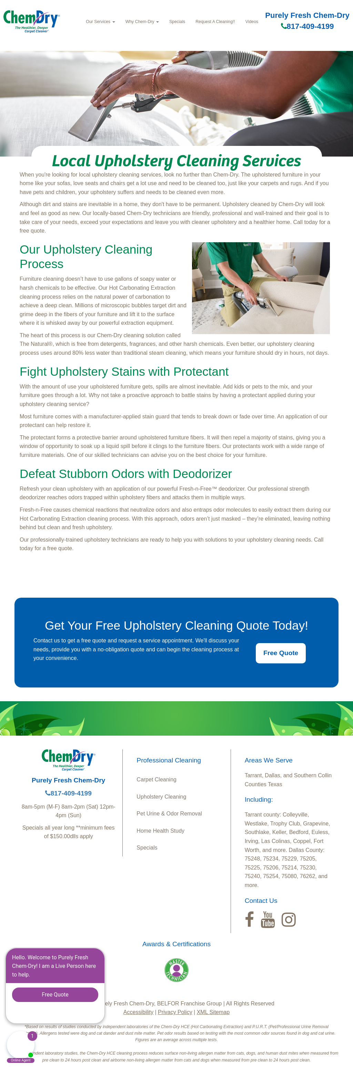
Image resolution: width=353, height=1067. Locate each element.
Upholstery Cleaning (161, 797)
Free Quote (280, 653)
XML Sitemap (213, 1012)
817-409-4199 (307, 26)
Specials (177, 21)
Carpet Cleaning (156, 779)
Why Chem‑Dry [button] (142, 21)
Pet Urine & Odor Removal (169, 814)
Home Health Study (160, 831)
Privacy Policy (175, 1012)
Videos (251, 21)
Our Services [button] (100, 21)
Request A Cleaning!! (215, 21)
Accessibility (138, 1012)
